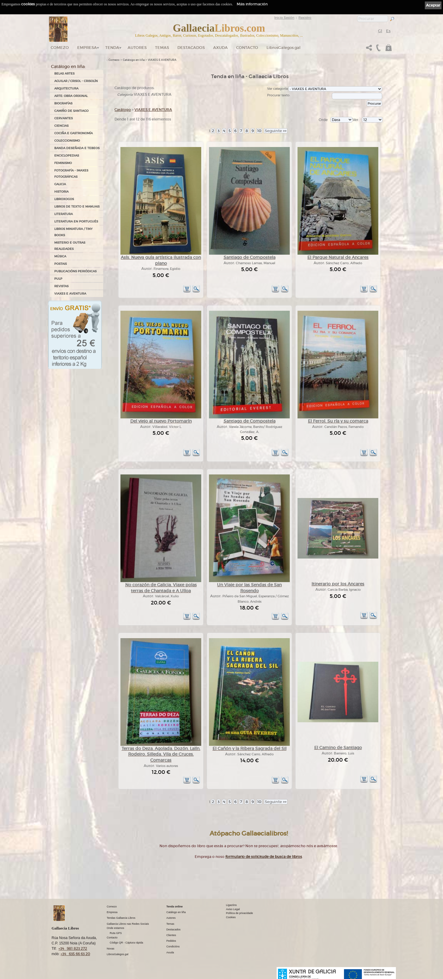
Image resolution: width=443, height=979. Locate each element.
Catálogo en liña (134, 59)
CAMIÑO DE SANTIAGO (71, 111)
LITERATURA (63, 214)
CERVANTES (63, 118)
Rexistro (304, 18)
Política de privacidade (239, 913)
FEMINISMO (63, 163)
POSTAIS (60, 264)
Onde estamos (115, 928)
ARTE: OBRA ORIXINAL (71, 96)
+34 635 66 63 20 (75, 954)
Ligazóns (231, 905)
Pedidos (171, 940)
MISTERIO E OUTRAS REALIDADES (69, 246)
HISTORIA (61, 192)
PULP (58, 279)
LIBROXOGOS (64, 199)
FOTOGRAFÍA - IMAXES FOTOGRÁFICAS (71, 173)
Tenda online (174, 906)
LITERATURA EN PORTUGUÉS (76, 221)
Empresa (87, 47)
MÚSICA (60, 256)
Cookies (231, 917)
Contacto (247, 47)
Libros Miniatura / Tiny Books (73, 232)
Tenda (112, 47)
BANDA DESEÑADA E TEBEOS (77, 148)
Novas (110, 948)
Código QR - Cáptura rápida (126, 942)
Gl (380, 30)
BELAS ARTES (64, 73)
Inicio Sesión (284, 18)
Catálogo (122, 109)
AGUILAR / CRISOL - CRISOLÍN (76, 81)
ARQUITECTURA (66, 88)
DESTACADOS (191, 47)
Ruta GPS (116, 933)
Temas (162, 47)
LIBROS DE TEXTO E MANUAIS (77, 206)
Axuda (220, 47)
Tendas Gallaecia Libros (121, 917)
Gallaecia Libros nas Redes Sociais (128, 923)
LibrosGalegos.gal (284, 47)
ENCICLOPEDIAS (66, 155)
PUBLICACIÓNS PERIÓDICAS (75, 271)
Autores (137, 47)
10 (259, 131)
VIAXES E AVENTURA (70, 294)
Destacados (173, 929)
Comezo (60, 47)
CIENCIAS (61, 126)
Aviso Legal (233, 909)
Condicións (173, 946)
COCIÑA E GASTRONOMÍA (73, 133)
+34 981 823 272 (72, 948)
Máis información (252, 4)
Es (388, 30)
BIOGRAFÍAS (63, 103)
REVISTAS (61, 286)
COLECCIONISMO (67, 141)
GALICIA (60, 184)
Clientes (171, 935)
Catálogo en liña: (68, 66)
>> (275, 131)
